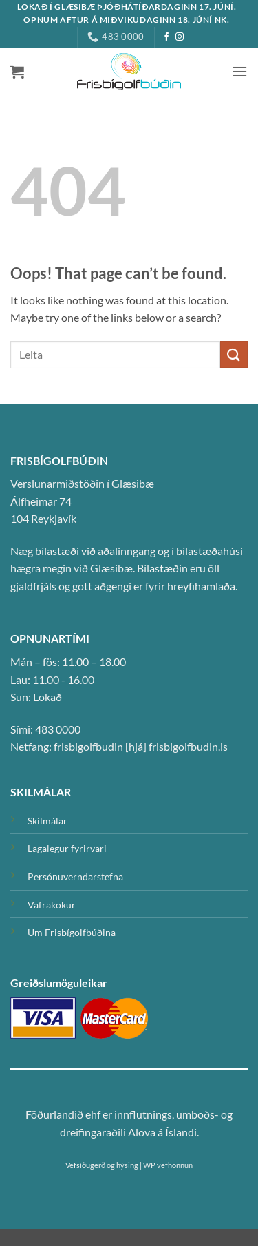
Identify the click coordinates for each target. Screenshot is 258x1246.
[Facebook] (166, 37)
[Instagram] (179, 37)
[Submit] (234, 354)
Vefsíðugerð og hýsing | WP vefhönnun (129, 1165)
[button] (17, 71)
